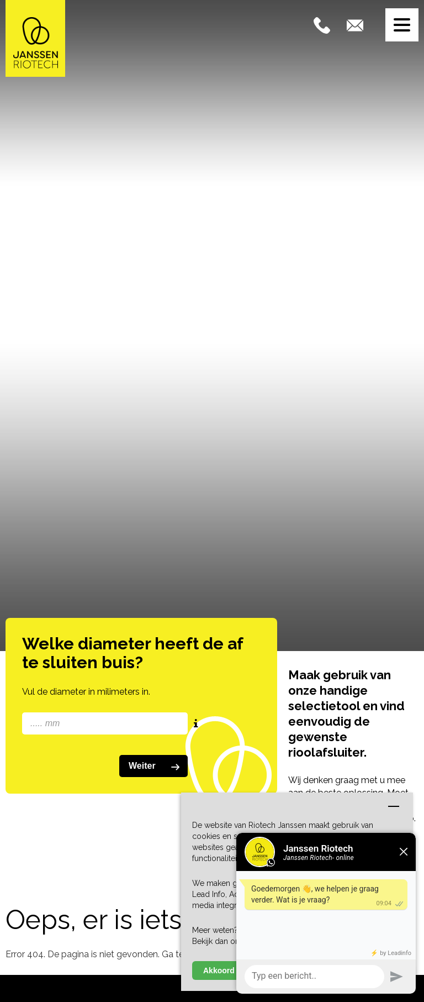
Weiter (156, 766)
